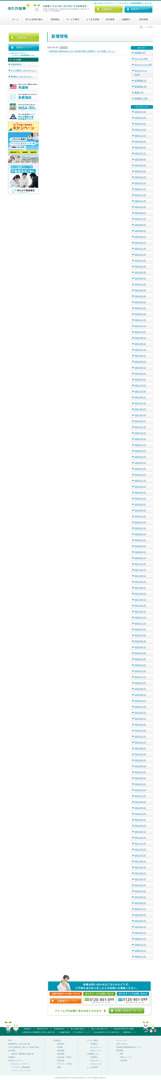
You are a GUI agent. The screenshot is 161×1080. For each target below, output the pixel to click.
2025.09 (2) (140, 147)
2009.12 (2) (140, 939)
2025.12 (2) (140, 129)
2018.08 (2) (140, 534)
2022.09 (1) (140, 338)
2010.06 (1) (140, 915)
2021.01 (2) (140, 427)
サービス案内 (74, 19)
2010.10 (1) (140, 891)
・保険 (57, 1067)
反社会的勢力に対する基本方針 (106, 1032)
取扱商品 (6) (140, 86)
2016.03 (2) (140, 659)
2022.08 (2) (140, 344)
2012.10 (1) (140, 802)
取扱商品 (56, 19)
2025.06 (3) (140, 159)
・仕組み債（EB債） (63, 1057)
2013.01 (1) (140, 784)
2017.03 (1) (140, 599)
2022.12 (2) (140, 320)
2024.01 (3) (140, 248)
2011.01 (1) (140, 885)
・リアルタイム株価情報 (19, 1067)
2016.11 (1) (140, 623)
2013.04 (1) (140, 772)
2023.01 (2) (140, 314)
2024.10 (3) (140, 207)
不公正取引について (82, 1032)
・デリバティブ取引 (63, 1064)
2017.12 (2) (140, 564)
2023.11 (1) (140, 260)
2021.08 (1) (140, 397)
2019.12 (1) (140, 474)
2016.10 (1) (140, 629)
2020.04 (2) (140, 457)
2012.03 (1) (140, 825)
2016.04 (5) (140, 653)
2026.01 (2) (140, 123)
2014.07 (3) (140, 706)
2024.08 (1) (140, 213)
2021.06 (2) (140, 409)
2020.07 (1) (140, 445)
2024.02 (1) (140, 242)
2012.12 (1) (140, 790)
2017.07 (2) (140, 582)
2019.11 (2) (140, 480)
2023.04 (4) (140, 296)
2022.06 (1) (140, 355)
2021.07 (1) (140, 403)
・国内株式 (59, 1044)
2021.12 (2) (140, 385)
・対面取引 (92, 1044)
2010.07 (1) (140, 909)
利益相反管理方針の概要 (124, 1029)
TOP (141, 27)
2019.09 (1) (140, 492)
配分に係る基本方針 (99, 1029)
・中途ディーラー (124, 1057)
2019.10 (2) (140, 486)
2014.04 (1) (140, 718)
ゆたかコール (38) (143, 64)
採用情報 (144, 19)
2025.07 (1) (140, 153)
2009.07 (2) (140, 956)
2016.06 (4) (140, 641)
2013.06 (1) (140, 760)
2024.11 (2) (140, 201)
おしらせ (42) (141, 58)
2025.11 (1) (140, 135)
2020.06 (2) (140, 451)
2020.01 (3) (140, 469)
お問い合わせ (121, 1044)
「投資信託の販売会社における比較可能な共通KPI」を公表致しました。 (81, 51)
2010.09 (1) (140, 897)
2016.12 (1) (140, 617)
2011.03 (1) (140, 873)
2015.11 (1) (140, 677)
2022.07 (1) (140, 350)
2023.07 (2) (140, 284)
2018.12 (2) (140, 522)
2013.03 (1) (140, 778)
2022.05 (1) (140, 361)
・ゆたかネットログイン (19, 1064)
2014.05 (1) (140, 712)
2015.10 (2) (140, 683)
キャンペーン (121, 1041)
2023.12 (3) (140, 254)
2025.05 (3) (140, 165)
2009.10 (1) (140, 950)
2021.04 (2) (140, 415)
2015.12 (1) (140, 671)
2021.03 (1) (140, 421)
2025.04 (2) (140, 171)
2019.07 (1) (140, 498)
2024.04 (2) (140, 231)
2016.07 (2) (140, 635)
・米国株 (58, 1047)
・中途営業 (121, 1061)
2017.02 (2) (140, 605)
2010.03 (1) (140, 921)
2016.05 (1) (140, 647)
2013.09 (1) (140, 748)
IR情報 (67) (140, 53)
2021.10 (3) (140, 391)
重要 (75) (139, 92)
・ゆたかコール (94, 1051)
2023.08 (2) (140, 278)
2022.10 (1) (140, 332)
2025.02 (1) (140, 183)
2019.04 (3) (140, 510)
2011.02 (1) (140, 879)
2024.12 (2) (140, 195)
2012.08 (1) (140, 808)
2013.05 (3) (140, 766)
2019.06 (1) (140, 504)
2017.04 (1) (140, 593)
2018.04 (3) (140, 546)
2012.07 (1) (140, 814)
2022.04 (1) (140, 367)
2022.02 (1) (140, 379)
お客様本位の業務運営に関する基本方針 (38, 1032)
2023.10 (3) (140, 266)
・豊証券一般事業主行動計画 (21, 1054)
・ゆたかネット (94, 1047)
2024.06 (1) (140, 225)
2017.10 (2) (140, 570)
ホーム (17, 19)
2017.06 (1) (140, 588)
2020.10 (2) (140, 439)
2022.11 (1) (140, 326)
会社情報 (113, 19)
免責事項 (27, 1029)
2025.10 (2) (140, 141)
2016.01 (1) (140, 665)
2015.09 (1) (140, 689)
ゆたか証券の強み (35, 19)
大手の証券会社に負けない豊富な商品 (23, 1047)
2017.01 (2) (140, 611)
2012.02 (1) (140, 831)
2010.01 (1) (140, 933)
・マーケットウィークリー (20, 1071)
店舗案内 (130, 19)
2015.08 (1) (140, 695)
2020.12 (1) (140, 433)
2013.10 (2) (140, 742)
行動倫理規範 (64, 1032)
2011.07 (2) (140, 855)
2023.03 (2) (140, 302)
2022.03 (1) (140, 373)
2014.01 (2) (140, 730)
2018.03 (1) (140, 552)
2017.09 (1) (140, 576)
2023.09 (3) (140, 272)
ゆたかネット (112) (141, 72)
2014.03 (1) (140, 724)
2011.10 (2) (140, 849)
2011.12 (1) (140, 837)
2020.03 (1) (140, 463)
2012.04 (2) (140, 820)
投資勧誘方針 (59, 1029)
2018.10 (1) (140, 528)
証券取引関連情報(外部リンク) (128, 1047)
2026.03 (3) (140, 112)
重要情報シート (129, 1032)
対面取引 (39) (141, 98)
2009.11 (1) (140, 944)
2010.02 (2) (140, 927)
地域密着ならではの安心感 (19, 1044)
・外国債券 (59, 1054)
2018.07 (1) (140, 540)
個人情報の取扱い (78, 1029)
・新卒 (119, 1054)
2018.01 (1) (140, 558)
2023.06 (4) (140, 290)
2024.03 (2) (140, 237)
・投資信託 (59, 1061)
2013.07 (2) (140, 754)
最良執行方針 (42, 1029)
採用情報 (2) (140, 80)
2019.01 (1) (140, 516)
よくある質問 (95, 19)
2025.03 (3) (140, 177)
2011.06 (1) (140, 861)
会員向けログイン (15, 1061)
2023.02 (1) (140, 308)
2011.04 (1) (140, 867)
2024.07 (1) (140, 219)
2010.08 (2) (140, 903)
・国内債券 (59, 1051)
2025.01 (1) (140, 189)
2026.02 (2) (140, 118)
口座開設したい (93, 1054)
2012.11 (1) (140, 796)
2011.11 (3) (140, 843)
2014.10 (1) (140, 701)
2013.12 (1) (140, 736)
